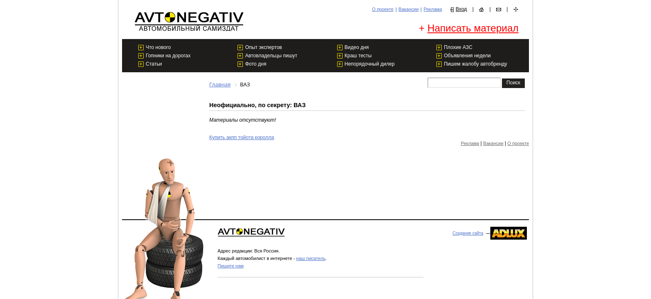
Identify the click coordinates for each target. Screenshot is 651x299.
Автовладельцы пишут (271, 56)
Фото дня (255, 64)
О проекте (383, 9)
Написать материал (473, 28)
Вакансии (409, 9)
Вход (461, 9)
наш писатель (310, 258)
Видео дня (357, 47)
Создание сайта (468, 233)
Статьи (154, 64)
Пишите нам (231, 265)
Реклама (432, 9)
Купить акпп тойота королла (241, 137)
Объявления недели (467, 56)
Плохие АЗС (458, 47)
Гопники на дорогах (168, 56)
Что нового (158, 47)
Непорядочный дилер (370, 64)
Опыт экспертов (263, 47)
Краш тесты (358, 56)
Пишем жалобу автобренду (475, 64)
